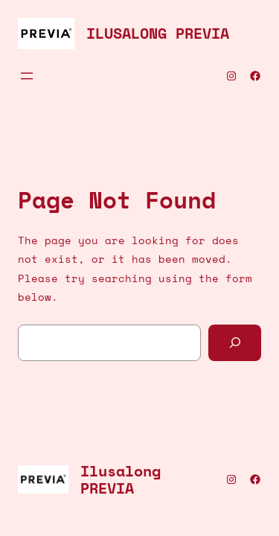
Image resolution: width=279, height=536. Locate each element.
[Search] (234, 343)
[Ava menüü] (27, 76)
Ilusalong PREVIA (157, 33)
